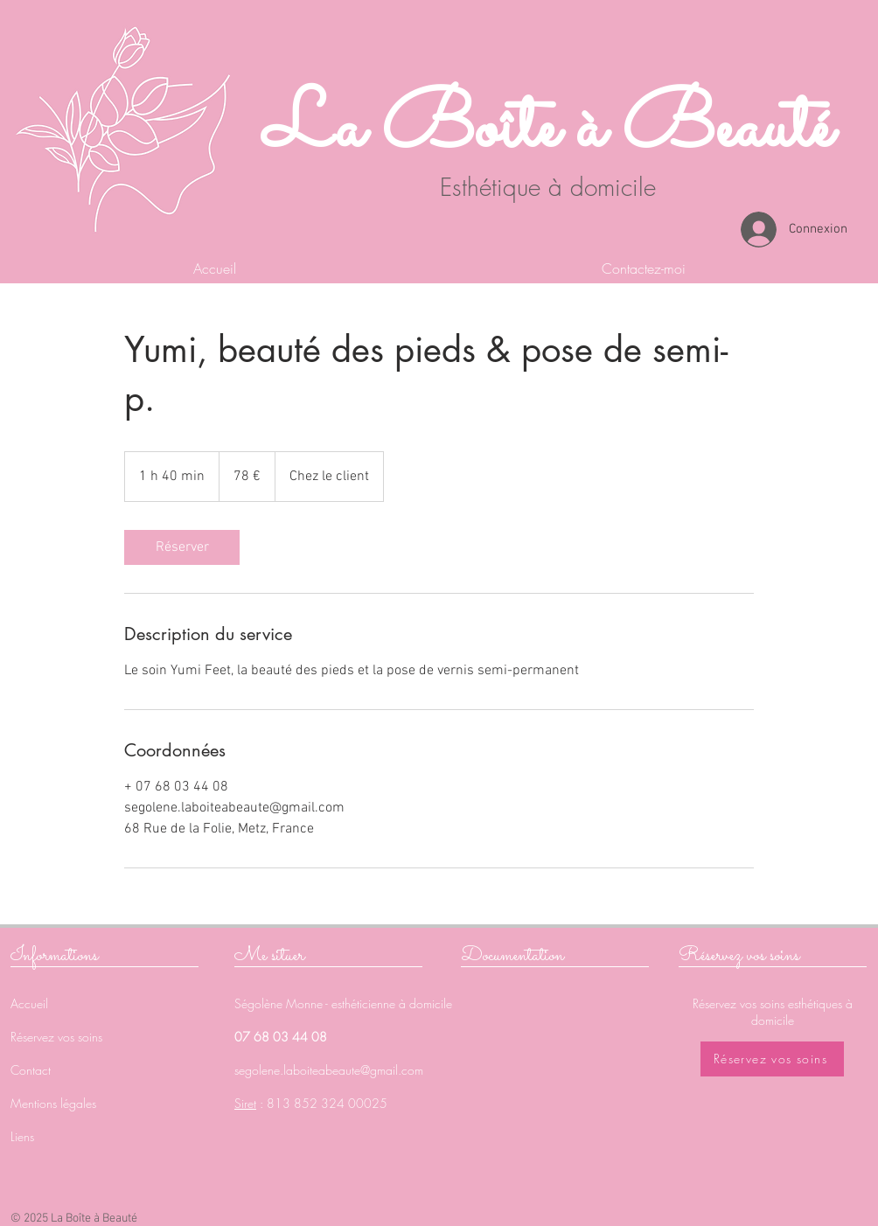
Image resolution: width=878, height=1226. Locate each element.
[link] (182, 547)
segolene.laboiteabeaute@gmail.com (328, 1070)
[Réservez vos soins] (772, 1058)
